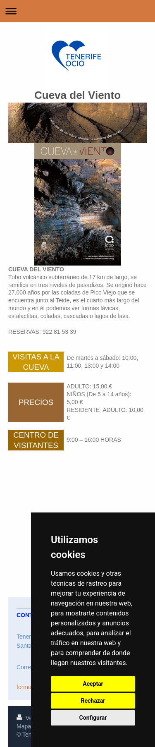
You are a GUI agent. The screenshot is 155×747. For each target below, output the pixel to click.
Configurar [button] (93, 717)
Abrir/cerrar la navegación (77, 11)
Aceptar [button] (93, 683)
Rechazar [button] (93, 700)
